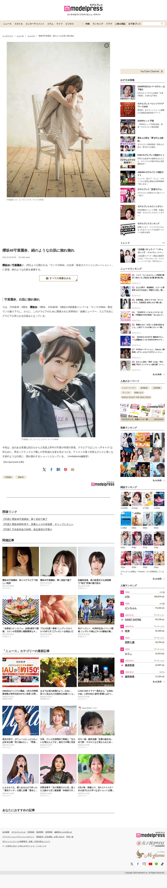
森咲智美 (129, 676)
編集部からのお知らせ (63, 832)
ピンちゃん (131, 608)
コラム (50, 24)
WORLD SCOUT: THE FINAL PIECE (136, 397)
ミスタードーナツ (129, 388)
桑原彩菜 (129, 665)
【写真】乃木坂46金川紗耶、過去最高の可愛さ (27, 529)
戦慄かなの (138, 393)
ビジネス (70, 24)
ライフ (59, 24)
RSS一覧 (70, 837)
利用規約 (31, 832)
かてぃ (128, 653)
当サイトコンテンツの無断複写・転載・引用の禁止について (26, 841)
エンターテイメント (35, 24)
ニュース (7, 24)
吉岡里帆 (156, 388)
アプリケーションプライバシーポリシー (18, 837)
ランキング (98, 24)
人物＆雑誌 (120, 24)
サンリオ (126, 393)
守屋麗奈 (17, 265)
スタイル (18, 24)
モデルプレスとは (18, 832)
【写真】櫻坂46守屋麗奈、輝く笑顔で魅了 (25, 519)
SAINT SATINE (133, 619)
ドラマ (109, 24)
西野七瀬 (129, 642)
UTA (127, 596)
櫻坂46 (6, 265)
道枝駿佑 (144, 388)
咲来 (127, 631)
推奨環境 (39, 832)
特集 (88, 24)
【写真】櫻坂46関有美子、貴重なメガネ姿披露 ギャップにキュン (37, 524)
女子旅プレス (134, 24)
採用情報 (48, 832)
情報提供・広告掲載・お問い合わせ (50, 837)
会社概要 (5, 832)
